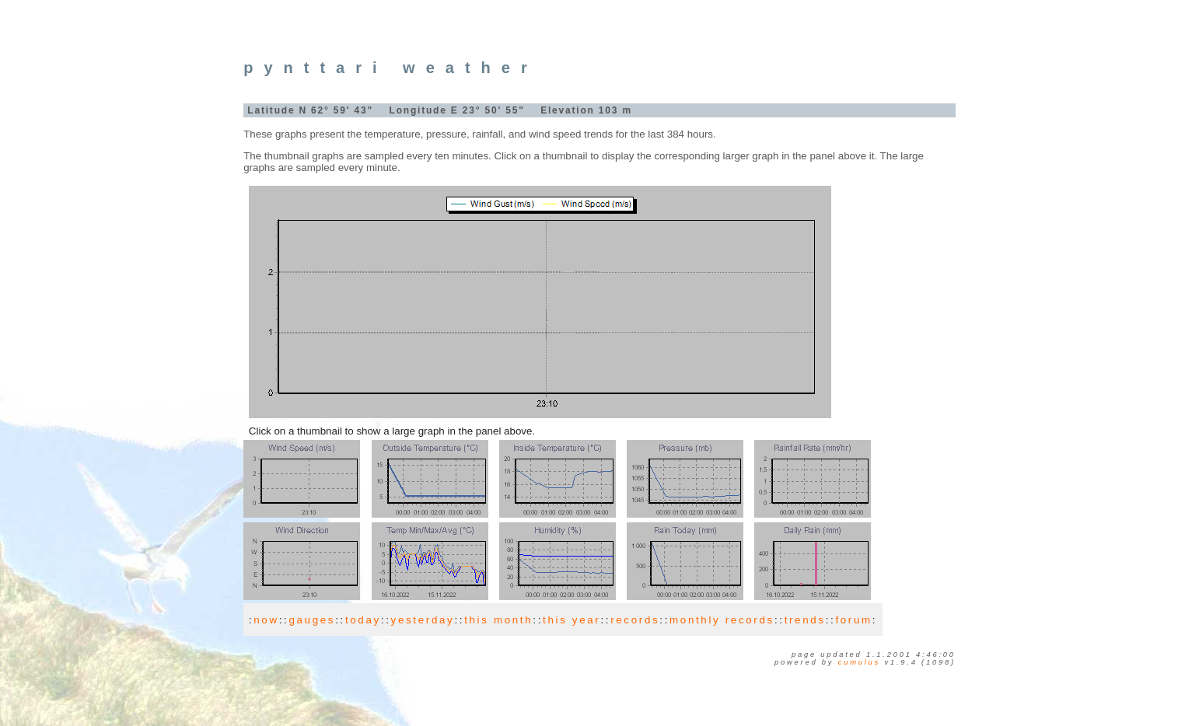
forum (853, 620)
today (363, 620)
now (265, 620)
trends (805, 620)
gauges (311, 620)
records (634, 620)
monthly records (721, 620)
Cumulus (859, 662)
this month (498, 620)
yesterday (423, 620)
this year (571, 620)
